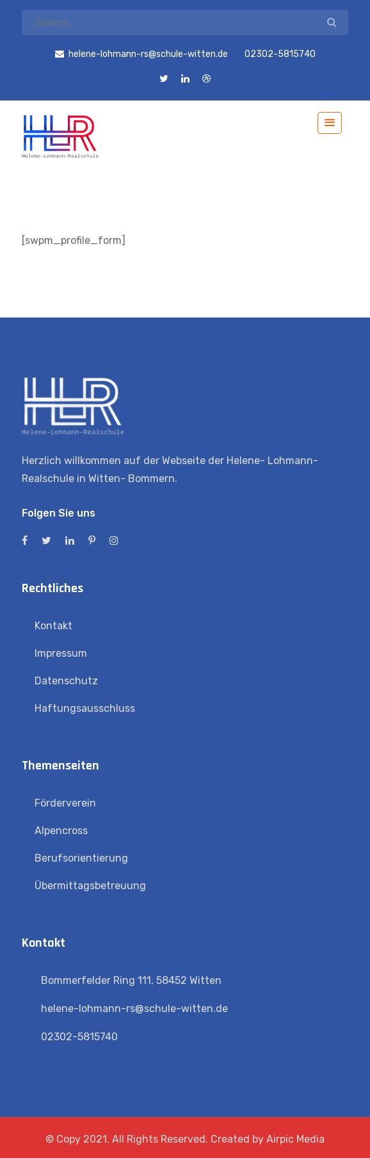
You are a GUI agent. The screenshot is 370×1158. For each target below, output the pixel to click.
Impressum (61, 653)
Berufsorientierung (81, 858)
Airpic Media (295, 1139)
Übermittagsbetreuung (90, 886)
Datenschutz (66, 681)
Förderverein (65, 803)
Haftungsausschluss (85, 708)
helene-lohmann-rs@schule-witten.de (134, 1008)
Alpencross (61, 830)
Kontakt (53, 626)
